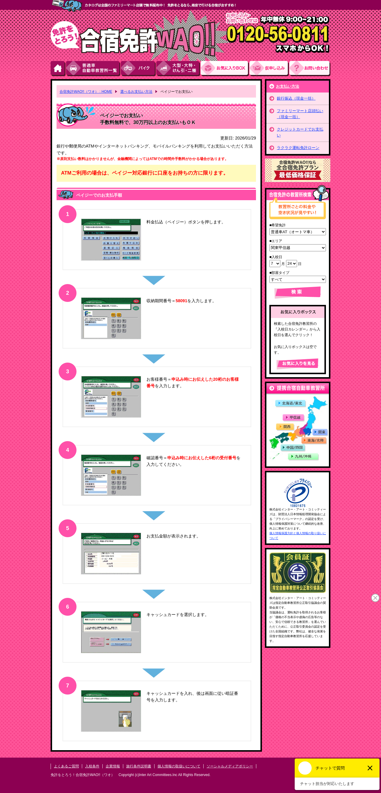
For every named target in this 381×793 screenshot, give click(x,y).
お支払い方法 (287, 86)
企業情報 (113, 766)
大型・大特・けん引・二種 (178, 68)
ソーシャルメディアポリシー (230, 766)
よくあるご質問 (66, 766)
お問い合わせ (309, 68)
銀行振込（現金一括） (296, 98)
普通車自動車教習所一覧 (93, 68)
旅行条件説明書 (138, 766)
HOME (58, 68)
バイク (138, 68)
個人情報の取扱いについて (178, 766)
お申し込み (269, 68)
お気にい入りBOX (225, 68)
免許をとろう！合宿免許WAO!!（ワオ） (83, 775)
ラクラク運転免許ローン (298, 147)
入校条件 (92, 766)
